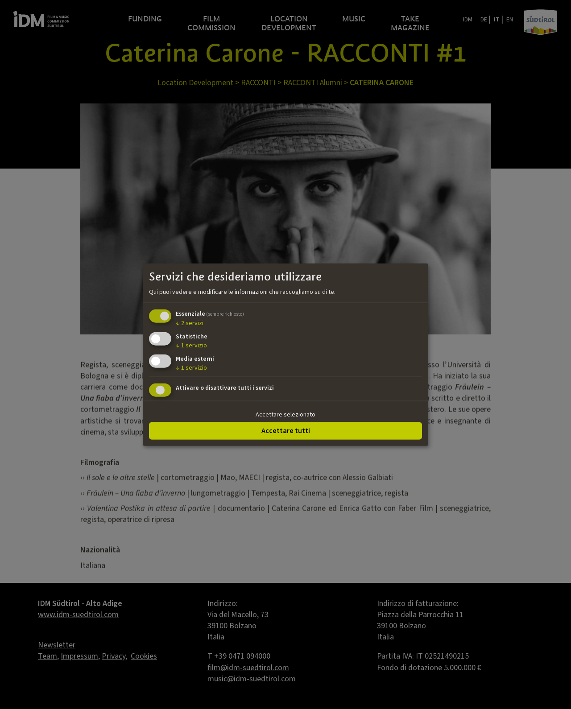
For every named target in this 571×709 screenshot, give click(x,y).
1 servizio (191, 345)
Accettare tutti (285, 431)
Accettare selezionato (285, 414)
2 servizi (189, 323)
